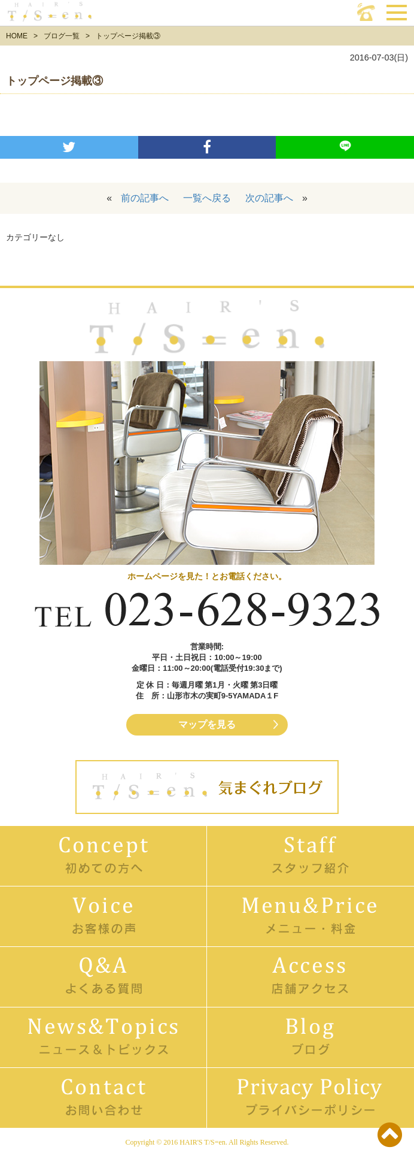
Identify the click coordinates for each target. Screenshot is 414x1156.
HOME (17, 36)
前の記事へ (145, 198)
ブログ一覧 (62, 36)
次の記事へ (269, 198)
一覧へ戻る (207, 198)
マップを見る (207, 724)
